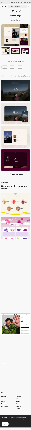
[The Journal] (15, 137)
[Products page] (15, 228)
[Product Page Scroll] (15, 252)
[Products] (15, 204)
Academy (18, 396)
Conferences (4, 406)
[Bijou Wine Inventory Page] (15, 276)
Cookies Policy (22, 420)
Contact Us (19, 408)
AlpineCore (15, 20)
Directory (3, 403)
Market (18, 401)
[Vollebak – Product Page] (15, 324)
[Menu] (15, 160)
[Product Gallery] (15, 372)
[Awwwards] (5, 6)
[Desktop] (15, 90)
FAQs (17, 403)
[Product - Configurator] (15, 300)
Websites (3, 396)
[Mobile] (15, 113)
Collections (4, 399)
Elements (3, 401)
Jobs (17, 399)
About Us (18, 406)
